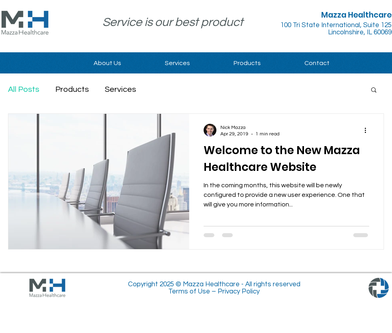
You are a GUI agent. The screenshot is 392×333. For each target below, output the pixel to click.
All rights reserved (272, 284)
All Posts (23, 89)
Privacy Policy (239, 291)
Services (120, 89)
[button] (374, 90)
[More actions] (368, 130)
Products (72, 89)
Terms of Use (189, 291)
